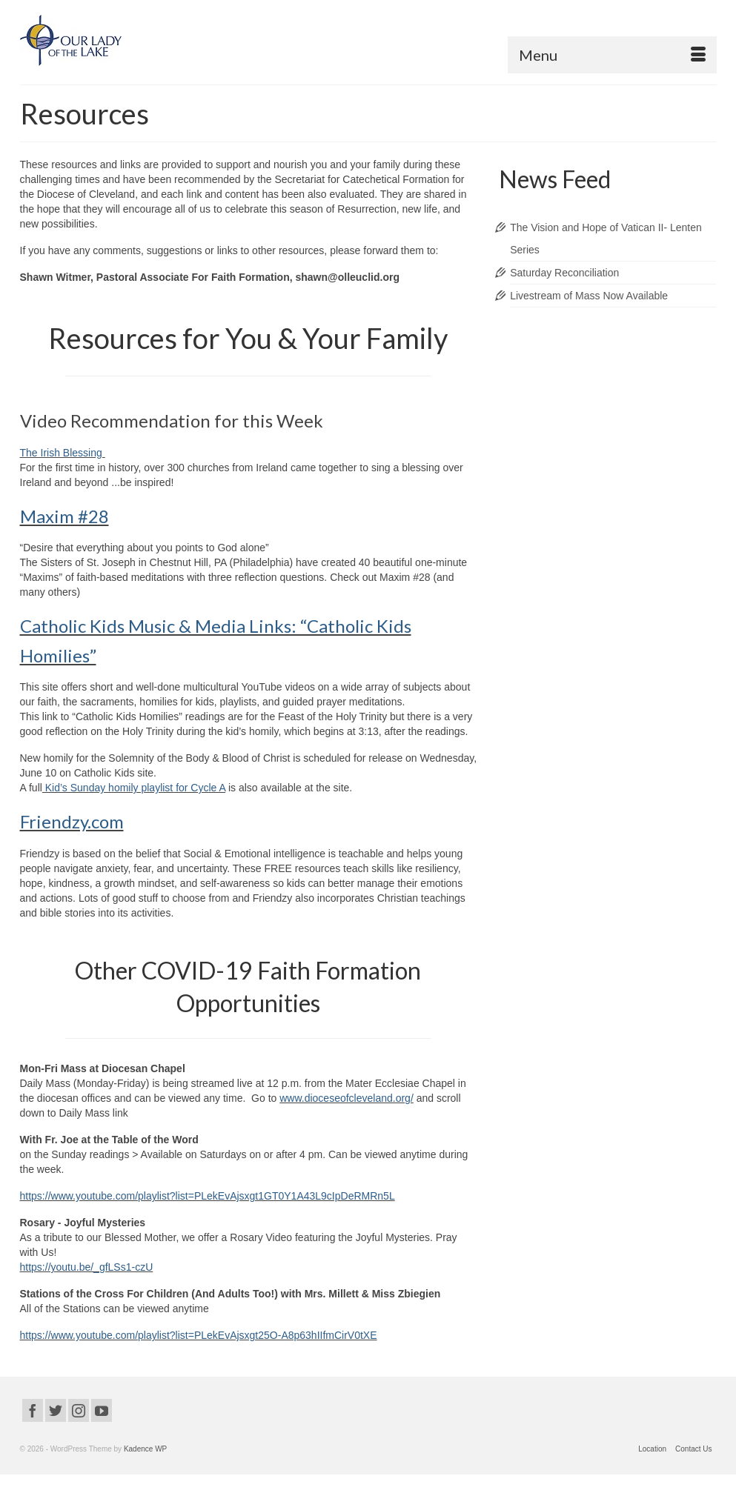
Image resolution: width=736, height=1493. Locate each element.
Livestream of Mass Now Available (589, 296)
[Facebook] (32, 1410)
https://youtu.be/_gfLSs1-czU (86, 1267)
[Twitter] (55, 1410)
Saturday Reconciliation (564, 273)
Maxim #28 (64, 516)
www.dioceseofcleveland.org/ (346, 1098)
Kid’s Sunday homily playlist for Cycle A (133, 788)
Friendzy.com (72, 821)
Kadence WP (145, 1449)
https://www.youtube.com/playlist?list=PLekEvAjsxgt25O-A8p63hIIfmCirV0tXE (198, 1335)
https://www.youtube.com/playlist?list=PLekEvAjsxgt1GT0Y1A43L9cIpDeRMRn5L (207, 1196)
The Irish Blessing (62, 453)
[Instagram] (78, 1410)
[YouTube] (101, 1410)
